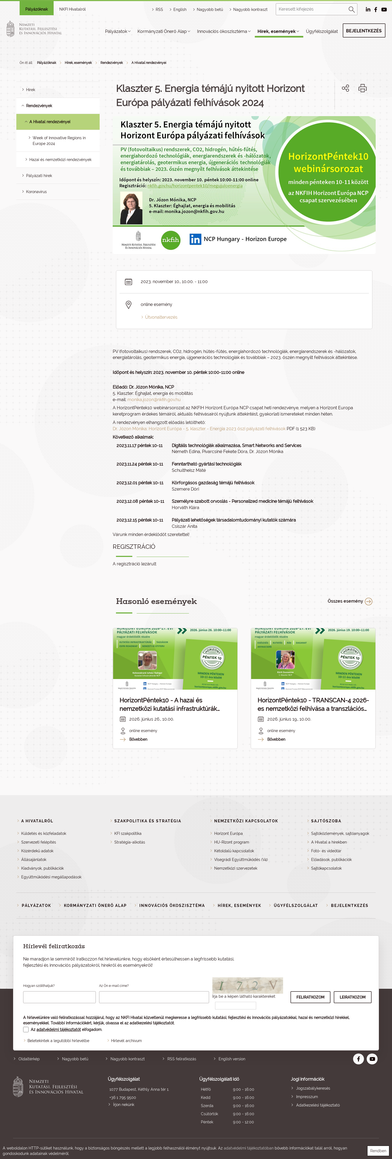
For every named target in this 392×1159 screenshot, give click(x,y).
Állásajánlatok (33, 859)
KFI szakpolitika (128, 833)
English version (232, 1059)
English (179, 9)
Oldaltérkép (29, 1059)
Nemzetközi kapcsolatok (246, 821)
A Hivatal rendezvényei (148, 63)
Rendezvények (111, 63)
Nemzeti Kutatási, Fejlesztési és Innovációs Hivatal (49, 1101)
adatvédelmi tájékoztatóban (249, 1148)
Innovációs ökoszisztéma (222, 31)
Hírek (30, 90)
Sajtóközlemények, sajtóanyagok (340, 833)
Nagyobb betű (75, 1059)
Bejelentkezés (364, 30)
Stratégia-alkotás (129, 842)
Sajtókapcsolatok (326, 868)
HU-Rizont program (231, 842)
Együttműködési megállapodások (51, 877)
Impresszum (307, 1097)
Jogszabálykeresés (313, 1088)
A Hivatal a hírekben (329, 842)
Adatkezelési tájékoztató (318, 1105)
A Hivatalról (37, 821)
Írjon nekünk (123, 1104)
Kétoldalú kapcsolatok (234, 851)
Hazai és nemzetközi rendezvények (60, 159)
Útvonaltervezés (161, 317)
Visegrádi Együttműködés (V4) (241, 859)
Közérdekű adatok (37, 851)
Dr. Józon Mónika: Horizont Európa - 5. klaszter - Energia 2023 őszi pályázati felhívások (199, 428)
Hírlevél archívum (126, 1041)
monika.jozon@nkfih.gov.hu (154, 399)
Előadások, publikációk (331, 859)
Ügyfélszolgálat (322, 31)
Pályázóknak (36, 9)
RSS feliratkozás (181, 1059)
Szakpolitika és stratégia (147, 821)
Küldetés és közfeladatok (43, 833)
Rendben (378, 1151)
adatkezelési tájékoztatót (152, 1023)
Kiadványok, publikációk (42, 868)
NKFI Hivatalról (72, 9)
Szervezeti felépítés (38, 842)
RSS (159, 9)
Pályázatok (116, 31)
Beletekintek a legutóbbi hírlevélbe (58, 1041)
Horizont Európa (228, 833)
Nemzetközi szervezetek (235, 868)
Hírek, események (277, 31)
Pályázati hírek (39, 175)
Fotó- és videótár (326, 851)
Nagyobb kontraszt (250, 9)
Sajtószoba (326, 821)
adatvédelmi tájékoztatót (58, 1029)
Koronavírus (36, 192)
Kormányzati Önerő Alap (162, 31)
